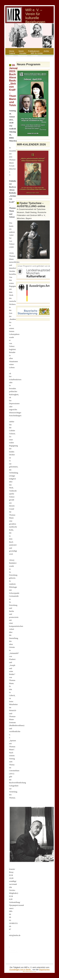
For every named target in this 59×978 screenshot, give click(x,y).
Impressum (22, 55)
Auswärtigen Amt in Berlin (20, 969)
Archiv (46, 51)
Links (11, 55)
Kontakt (34, 55)
